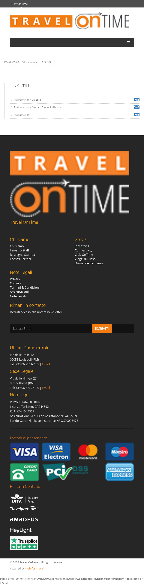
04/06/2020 (13, 62)
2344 (48, 62)
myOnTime (19, 4)
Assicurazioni (19, 292)
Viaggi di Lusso (85, 259)
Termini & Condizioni (25, 287)
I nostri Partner (21, 259)
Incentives (82, 246)
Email (46, 364)
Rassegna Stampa (22, 255)
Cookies (15, 283)
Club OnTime (84, 255)
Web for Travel (34, 568)
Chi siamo (17, 246)
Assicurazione (32, 62)
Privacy (15, 279)
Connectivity (83, 250)
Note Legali (18, 296)
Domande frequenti (89, 263)
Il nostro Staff (19, 250)
